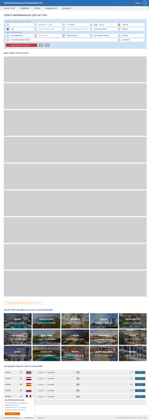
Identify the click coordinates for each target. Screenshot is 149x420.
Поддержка (29, 417)
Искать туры (140, 372)
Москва (8, 372)
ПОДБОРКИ (24, 8)
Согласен (12, 414)
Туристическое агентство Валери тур (23, 3)
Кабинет (138, 3)
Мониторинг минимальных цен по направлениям (28, 310)
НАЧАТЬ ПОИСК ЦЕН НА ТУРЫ (21, 45)
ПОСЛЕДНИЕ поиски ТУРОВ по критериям (23, 366)
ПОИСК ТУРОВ (9, 8)
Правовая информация (12, 417)
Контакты (41, 417)
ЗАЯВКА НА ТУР (51, 8)
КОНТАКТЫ (66, 8)
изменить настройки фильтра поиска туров (23, 303)
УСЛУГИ (37, 8)
